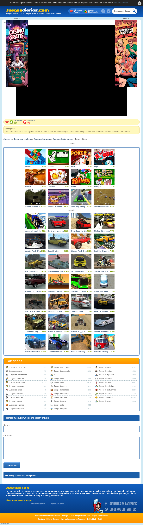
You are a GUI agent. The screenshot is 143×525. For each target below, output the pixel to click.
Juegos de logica (60, 409)
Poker (73, 167)
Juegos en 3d (59, 405)
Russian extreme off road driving (33, 207)
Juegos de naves (105, 382)
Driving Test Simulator (102, 291)
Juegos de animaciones (18, 375)
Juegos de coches (22, 139)
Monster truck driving (56, 207)
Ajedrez (28, 187)
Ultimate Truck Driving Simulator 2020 (79, 251)
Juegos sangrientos (106, 397)
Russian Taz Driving (33, 291)
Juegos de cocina (15, 401)
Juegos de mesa (60, 401)
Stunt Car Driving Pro (102, 251)
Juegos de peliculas (106, 386)
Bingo (96, 167)
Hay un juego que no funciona (73, 519)
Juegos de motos (105, 371)
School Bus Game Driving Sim (56, 331)
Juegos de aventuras (17, 382)
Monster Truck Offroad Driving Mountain (33, 251)
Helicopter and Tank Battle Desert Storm (56, 271)
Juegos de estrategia (62, 371)
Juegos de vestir (105, 401)
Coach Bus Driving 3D (79, 291)
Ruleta (73, 187)
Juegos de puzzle (105, 394)
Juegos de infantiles (61, 394)
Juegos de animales (16, 379)
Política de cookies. (121, 3)
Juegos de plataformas (107, 390)
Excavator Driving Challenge (79, 352)
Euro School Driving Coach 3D (56, 311)
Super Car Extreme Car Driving (102, 311)
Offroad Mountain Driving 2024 (56, 352)
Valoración (18, 122)
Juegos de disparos (16, 409)
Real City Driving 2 (32, 271)
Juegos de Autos (42, 139)
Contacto (41, 519)
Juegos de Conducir (62, 139)
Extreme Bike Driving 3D (102, 271)
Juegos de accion (15, 371)
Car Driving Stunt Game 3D (79, 271)
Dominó (51, 167)
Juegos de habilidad (61, 390)
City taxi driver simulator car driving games (102, 231)
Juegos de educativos (62, 367)
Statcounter (4, 524)
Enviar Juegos (53, 519)
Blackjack (97, 187)
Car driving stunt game (56, 231)
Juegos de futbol (60, 382)
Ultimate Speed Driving (102, 331)
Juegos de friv (59, 379)
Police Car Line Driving (33, 352)
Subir (100, 519)
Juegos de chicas (60, 397)
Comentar (12, 465)
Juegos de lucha (105, 367)
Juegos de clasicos (16, 394)
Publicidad (91, 519)
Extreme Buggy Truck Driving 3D (79, 331)
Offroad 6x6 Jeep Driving (33, 331)
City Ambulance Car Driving (79, 311)
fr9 (55, 375)
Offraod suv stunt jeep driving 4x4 (79, 231)
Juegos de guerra (60, 386)
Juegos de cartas (15, 390)
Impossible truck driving (33, 231)
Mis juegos (78, 11)
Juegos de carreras (16, 386)
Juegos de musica (105, 379)
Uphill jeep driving (78, 207)
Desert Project (53, 251)
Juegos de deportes (16, 405)
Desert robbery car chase (102, 207)
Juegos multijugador (106, 375)
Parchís (28, 167)
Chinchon (51, 187)
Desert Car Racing (55, 291)
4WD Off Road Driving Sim (33, 311)
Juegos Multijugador (56, 504)
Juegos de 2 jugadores (17, 367)
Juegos (93, 11)
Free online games (38, 504)
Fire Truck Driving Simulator (102, 352)
